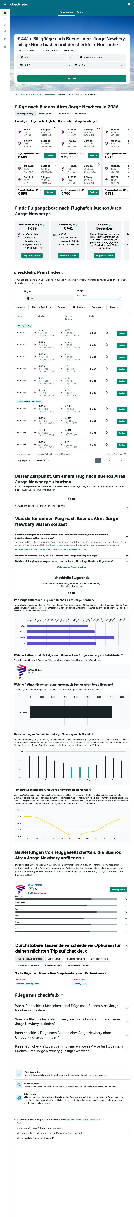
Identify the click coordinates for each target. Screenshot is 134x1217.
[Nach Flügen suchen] (4, 13)
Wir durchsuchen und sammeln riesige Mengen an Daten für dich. (73, 1133)
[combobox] (70, 50)
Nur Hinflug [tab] (80, 113)
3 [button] (109, 460)
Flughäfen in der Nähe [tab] (28, 965)
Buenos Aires (50, 94)
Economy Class (79, 984)
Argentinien (37, 94)
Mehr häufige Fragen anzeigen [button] (71, 567)
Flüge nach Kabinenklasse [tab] (29, 959)
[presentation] (120, 45)
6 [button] (121, 460)
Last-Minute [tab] (63, 113)
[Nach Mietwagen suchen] (4, 25)
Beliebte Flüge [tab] (54, 959)
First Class (20, 979)
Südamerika (25, 94)
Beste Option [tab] (45, 113)
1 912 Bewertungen (37, 893)
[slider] (120, 299)
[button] (5, 4)
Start (15, 94)
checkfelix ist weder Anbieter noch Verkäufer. (73, 1128)
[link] (32, 255)
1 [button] (98, 460)
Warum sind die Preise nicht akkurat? (73, 1138)
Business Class (79, 979)
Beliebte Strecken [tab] (99, 959)
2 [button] (104, 460)
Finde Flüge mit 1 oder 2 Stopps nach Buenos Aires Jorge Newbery (50, 549)
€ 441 (23, 39)
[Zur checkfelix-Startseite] (19, 4)
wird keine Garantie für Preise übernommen (83, 1120)
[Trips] (4, 39)
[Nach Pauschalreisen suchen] (4, 31)
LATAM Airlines (35, 885)
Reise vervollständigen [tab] (78, 965)
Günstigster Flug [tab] (25, 113)
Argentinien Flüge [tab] (53, 965)
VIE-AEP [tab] (72, 499)
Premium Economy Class (27, 984)
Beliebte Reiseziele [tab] (76, 959)
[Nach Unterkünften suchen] (4, 19)
